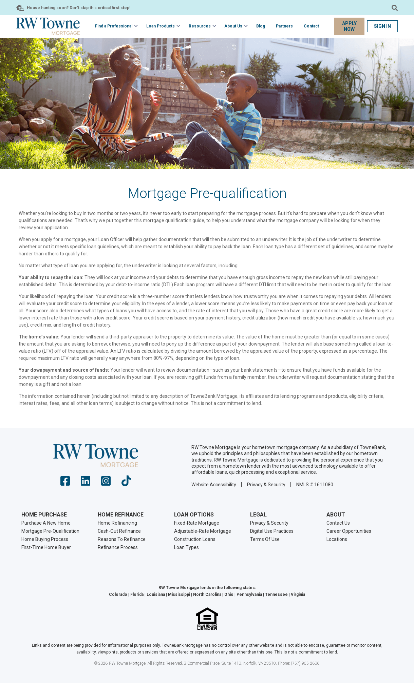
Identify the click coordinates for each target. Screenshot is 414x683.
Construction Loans (194, 539)
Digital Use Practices (272, 531)
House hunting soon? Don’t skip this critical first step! (78, 7)
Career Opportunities (348, 531)
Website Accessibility (213, 484)
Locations (336, 539)
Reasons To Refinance (122, 539)
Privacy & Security (266, 484)
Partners (284, 26)
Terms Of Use (265, 539)
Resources (200, 26)
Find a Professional (113, 26)
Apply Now (349, 26)
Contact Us (338, 523)
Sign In (382, 26)
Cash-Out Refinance (119, 531)
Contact (311, 26)
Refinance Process (118, 547)
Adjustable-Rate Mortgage (202, 531)
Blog (260, 26)
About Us (233, 26)
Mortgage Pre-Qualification (50, 531)
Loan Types (186, 547)
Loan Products (160, 26)
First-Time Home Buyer (46, 547)
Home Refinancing (117, 523)
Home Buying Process (44, 539)
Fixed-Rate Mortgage (196, 523)
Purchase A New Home (46, 523)
